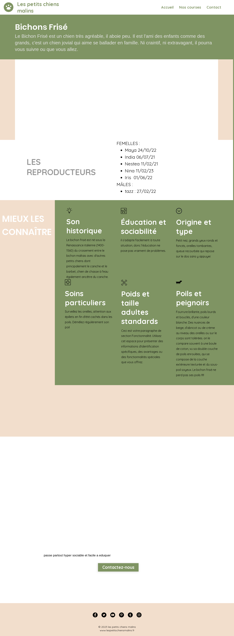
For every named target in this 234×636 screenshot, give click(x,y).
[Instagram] (139, 614)
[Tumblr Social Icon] (130, 614)
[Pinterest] (121, 614)
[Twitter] (103, 614)
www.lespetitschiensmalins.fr (117, 630)
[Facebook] (95, 614)
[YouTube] (112, 614)
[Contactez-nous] (118, 567)
